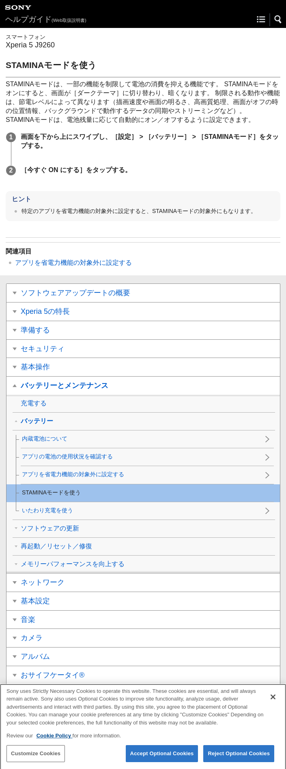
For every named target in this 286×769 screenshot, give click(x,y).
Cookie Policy (55, 741)
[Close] (273, 702)
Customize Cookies (35, 759)
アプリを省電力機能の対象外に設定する (73, 262)
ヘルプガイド (45, 19)
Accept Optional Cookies (162, 759)
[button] (278, 19)
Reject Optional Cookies (239, 759)
